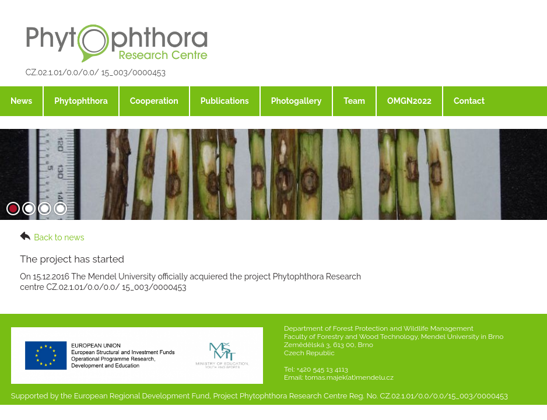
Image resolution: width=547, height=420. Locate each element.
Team (354, 101)
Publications (225, 101)
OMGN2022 (409, 101)
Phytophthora (81, 101)
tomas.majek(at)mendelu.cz (349, 377)
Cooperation (154, 101)
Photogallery (296, 101)
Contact (469, 101)
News (21, 101)
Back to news (52, 237)
